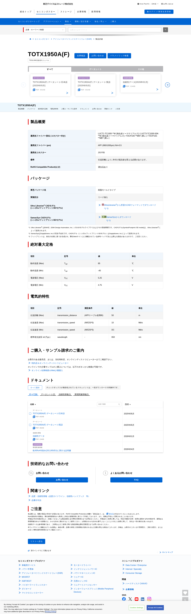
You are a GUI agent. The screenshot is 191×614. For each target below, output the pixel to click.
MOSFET (26, 575)
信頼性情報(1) (65, 392)
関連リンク (108, 106)
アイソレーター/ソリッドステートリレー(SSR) (72, 39)
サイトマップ (167, 550)
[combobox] (114, 29)
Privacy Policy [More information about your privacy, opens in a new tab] (50, 612)
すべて (50, 69)
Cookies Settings (136, 608)
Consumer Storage (134, 571)
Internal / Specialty (134, 567)
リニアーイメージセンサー (85, 582)
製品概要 (21, 106)
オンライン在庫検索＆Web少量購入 (47, 368)
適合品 (111, 511)
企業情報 (130, 587)
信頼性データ (38, 434)
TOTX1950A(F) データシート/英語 (48, 422)
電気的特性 (54, 106)
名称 (32, 402)
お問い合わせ (97, 106)
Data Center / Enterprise (136, 563)
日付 (127, 402)
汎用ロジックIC (80, 579)
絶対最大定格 (43, 106)
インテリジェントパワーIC (85, 567)
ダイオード (27, 586)
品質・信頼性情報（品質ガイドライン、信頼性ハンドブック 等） (61, 494)
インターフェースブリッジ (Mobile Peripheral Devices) (93, 588)
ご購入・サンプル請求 (69, 106)
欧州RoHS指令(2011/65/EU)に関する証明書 (52, 448)
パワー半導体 (27, 567)
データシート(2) (48, 392)
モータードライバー (82, 563)
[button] (148, 4)
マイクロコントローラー (32, 590)
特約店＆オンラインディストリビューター (50, 361)
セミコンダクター (42, 39)
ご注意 (117, 106)
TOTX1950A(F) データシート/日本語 (49, 411)
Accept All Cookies (155, 608)
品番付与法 (36, 498)
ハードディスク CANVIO (136, 581)
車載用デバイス (28, 563)
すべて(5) (33, 392)
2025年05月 (129, 411)
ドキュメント (84, 106)
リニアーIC (78, 575)
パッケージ (31, 106)
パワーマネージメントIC (84, 571)
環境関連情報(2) (82, 392)
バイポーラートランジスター (34, 582)
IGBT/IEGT (26, 579)
